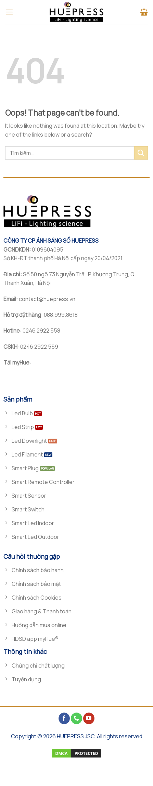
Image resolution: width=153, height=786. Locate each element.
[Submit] (141, 153)
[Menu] (9, 11)
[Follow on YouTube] (88, 718)
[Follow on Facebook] (64, 718)
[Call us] (76, 718)
